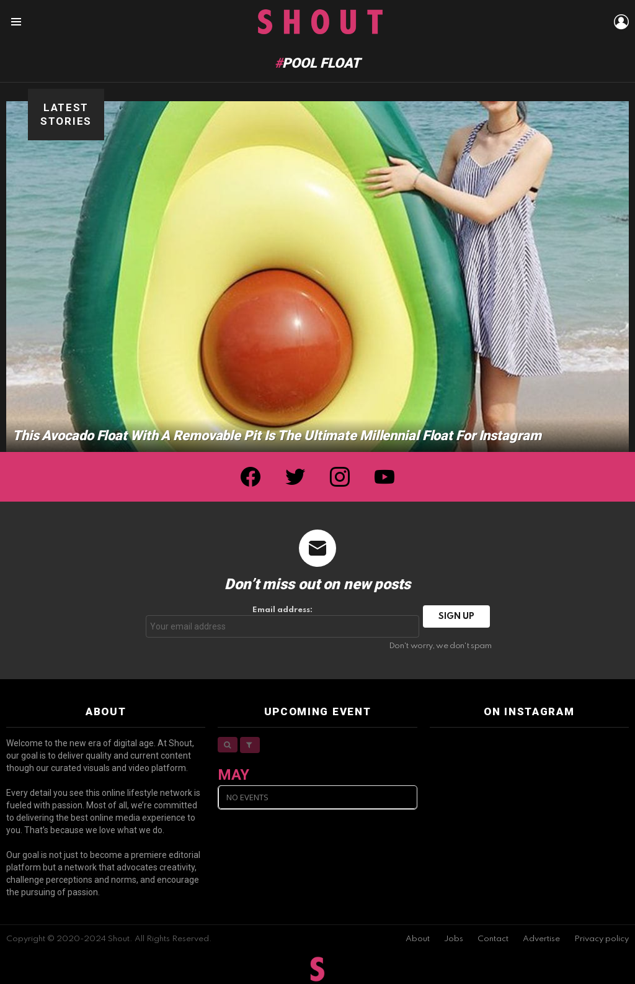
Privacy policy (601, 939)
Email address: (283, 622)
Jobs (453, 939)
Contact (492, 939)
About (418, 939)
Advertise (541, 939)
